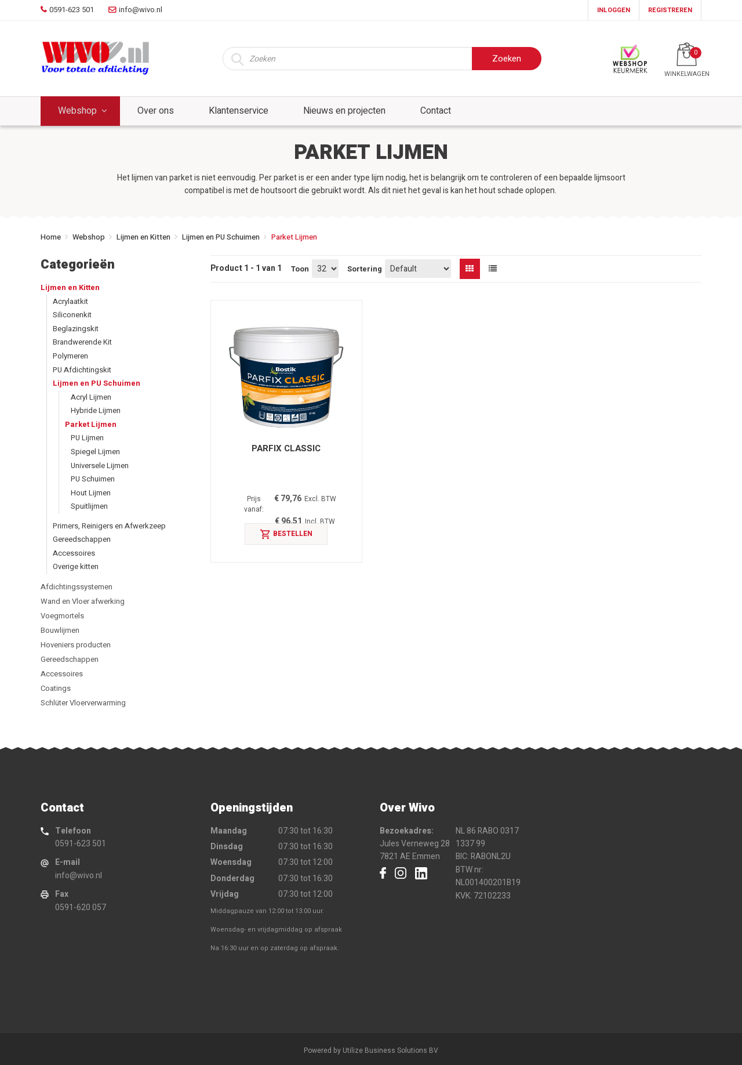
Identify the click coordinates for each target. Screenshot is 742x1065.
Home (51, 236)
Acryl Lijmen (91, 397)
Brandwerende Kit (82, 341)
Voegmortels (62, 615)
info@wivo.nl (78, 876)
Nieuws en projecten (344, 111)
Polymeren (70, 355)
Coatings (56, 688)
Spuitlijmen (89, 506)
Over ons (155, 111)
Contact (435, 111)
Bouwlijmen (60, 630)
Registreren (670, 10)
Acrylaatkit (70, 301)
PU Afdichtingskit (82, 369)
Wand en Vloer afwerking (83, 601)
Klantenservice (238, 111)
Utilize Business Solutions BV (390, 1050)
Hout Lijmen (91, 492)
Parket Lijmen (91, 424)
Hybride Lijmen (96, 410)
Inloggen (613, 10)
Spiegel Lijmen (95, 451)
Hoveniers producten (76, 644)
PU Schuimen (93, 478)
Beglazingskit (76, 328)
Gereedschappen (82, 539)
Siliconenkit (72, 314)
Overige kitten (76, 566)
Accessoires (74, 553)
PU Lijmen (87, 437)
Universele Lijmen (100, 465)
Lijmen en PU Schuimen (221, 236)
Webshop (77, 111)
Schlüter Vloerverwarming (83, 702)
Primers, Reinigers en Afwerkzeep (109, 525)
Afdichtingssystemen (76, 586)
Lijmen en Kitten (143, 236)
